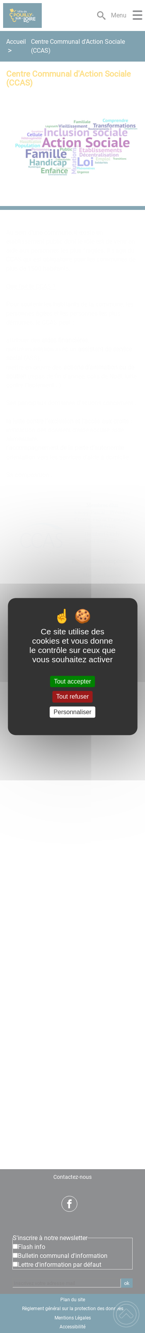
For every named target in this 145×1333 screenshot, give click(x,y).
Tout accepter (72, 681)
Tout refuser (72, 697)
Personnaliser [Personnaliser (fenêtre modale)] (73, 712)
